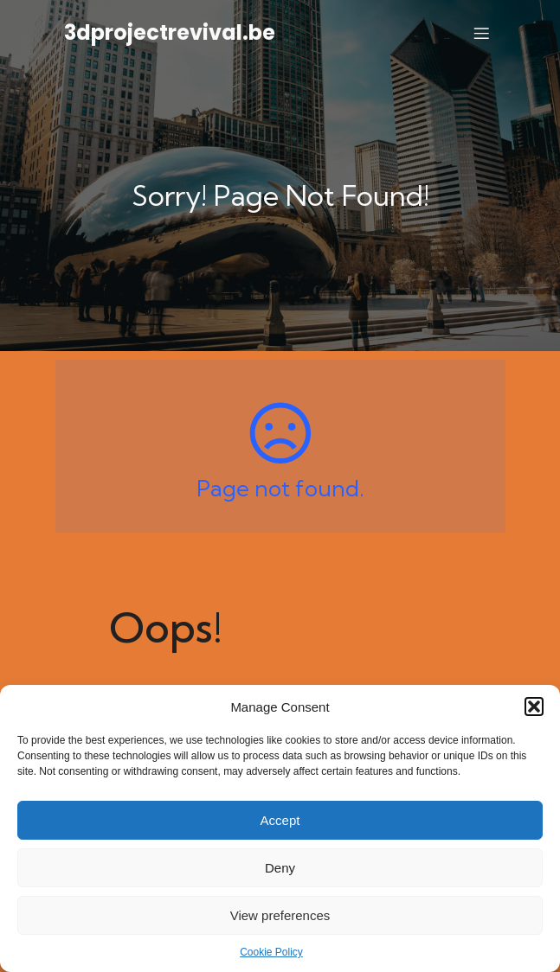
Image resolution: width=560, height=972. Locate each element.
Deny (280, 867)
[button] (534, 706)
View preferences (280, 915)
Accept (280, 820)
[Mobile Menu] (482, 33)
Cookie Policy (271, 952)
